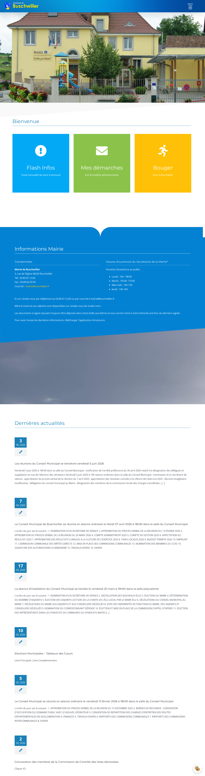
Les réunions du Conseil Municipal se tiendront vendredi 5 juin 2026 (59, 463)
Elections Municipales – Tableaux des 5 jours (44, 653)
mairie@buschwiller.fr (37, 286)
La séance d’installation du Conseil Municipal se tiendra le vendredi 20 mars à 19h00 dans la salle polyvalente (87, 588)
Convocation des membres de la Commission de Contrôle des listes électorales (67, 762)
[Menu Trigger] (190, 5)
